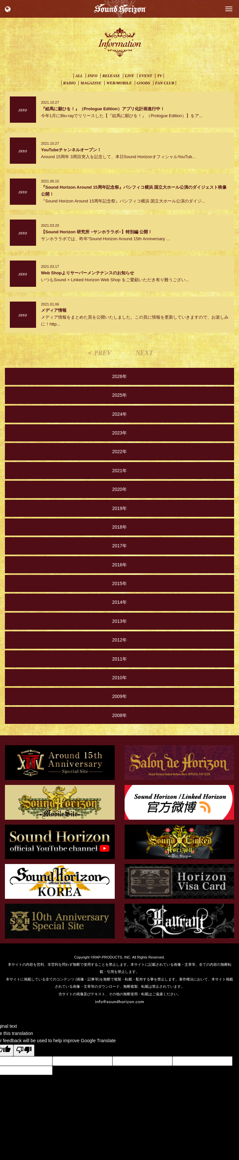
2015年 (119, 583)
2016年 (119, 564)
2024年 (119, 414)
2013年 (119, 621)
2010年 (119, 677)
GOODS (143, 83)
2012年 (119, 640)
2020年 (119, 489)
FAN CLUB (164, 83)
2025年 (119, 395)
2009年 (119, 696)
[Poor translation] (23, 1050)
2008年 (119, 715)
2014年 (119, 602)
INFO (92, 76)
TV (159, 76)
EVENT (145, 76)
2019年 (119, 508)
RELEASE (111, 76)
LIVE (129, 76)
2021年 (119, 470)
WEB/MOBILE (118, 83)
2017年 (119, 545)
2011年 (119, 659)
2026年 (119, 376)
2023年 (119, 432)
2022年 (119, 451)
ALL (79, 76)
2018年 (119, 527)
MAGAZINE (90, 83)
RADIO (69, 83)
